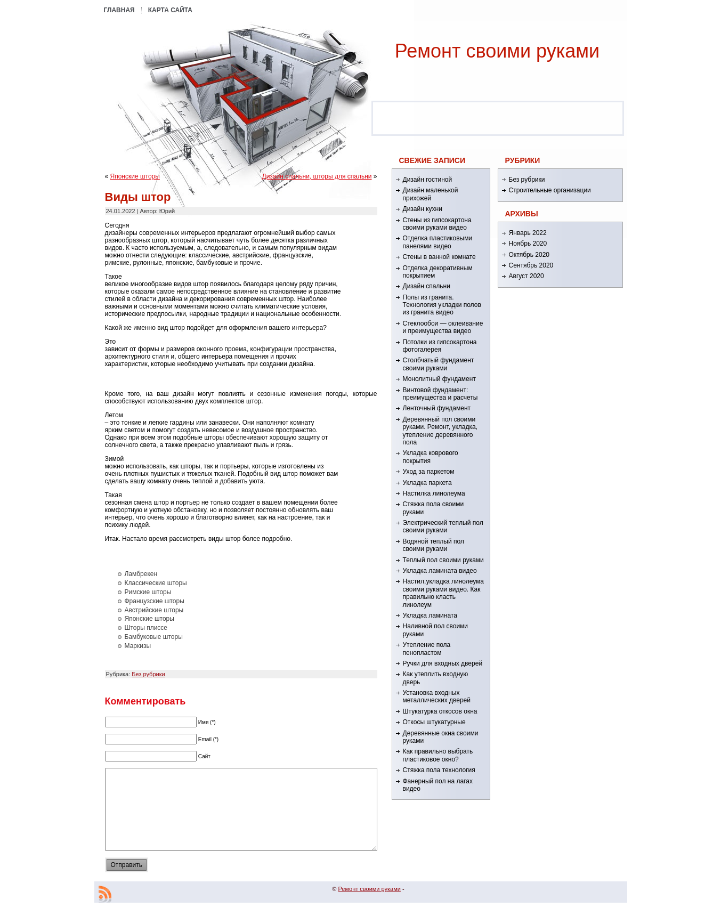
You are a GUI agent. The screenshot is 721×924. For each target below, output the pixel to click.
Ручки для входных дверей (443, 663)
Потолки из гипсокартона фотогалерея (440, 345)
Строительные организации (550, 190)
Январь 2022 (528, 233)
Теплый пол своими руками (443, 560)
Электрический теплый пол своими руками (443, 526)
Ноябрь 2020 (528, 243)
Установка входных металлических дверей (437, 696)
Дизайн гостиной (427, 179)
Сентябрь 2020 (531, 265)
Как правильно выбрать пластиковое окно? (438, 755)
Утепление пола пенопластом (427, 648)
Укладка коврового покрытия (430, 456)
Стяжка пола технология (439, 770)
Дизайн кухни (422, 209)
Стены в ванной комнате (439, 257)
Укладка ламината (430, 615)
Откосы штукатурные (434, 722)
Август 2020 (526, 276)
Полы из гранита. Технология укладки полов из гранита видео (442, 305)
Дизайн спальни (426, 286)
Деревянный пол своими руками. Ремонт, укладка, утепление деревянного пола (440, 431)
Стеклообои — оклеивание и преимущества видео (443, 327)
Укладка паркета (427, 483)
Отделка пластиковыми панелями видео (438, 241)
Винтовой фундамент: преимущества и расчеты (440, 393)
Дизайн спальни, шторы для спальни (317, 176)
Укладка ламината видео (440, 570)
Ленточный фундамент (437, 408)
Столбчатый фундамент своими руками (438, 363)
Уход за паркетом (429, 471)
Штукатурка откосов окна (440, 711)
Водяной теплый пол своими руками (433, 545)
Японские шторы (135, 176)
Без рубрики (148, 674)
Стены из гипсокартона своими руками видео (437, 223)
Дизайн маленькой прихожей (430, 194)
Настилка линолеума (434, 493)
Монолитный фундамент (439, 379)
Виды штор (138, 197)
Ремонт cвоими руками (497, 51)
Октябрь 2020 (529, 254)
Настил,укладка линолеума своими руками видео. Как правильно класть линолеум (443, 593)
